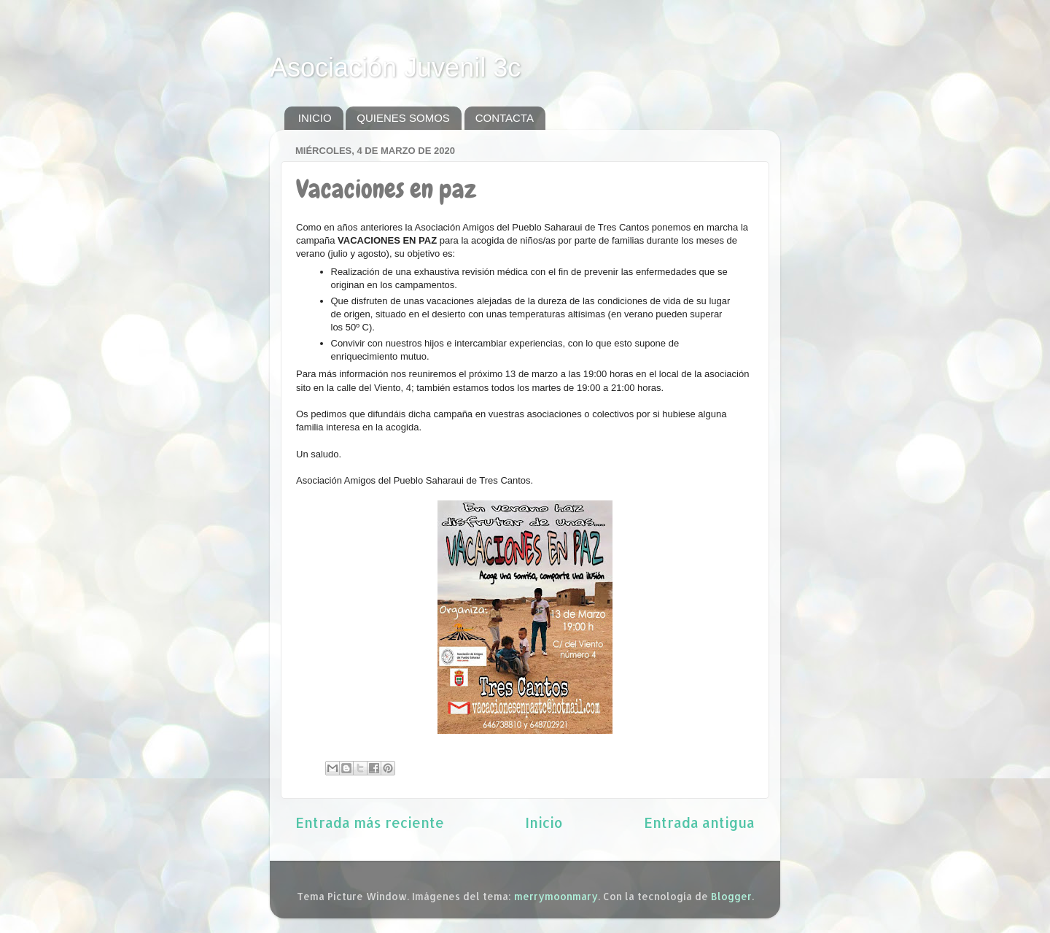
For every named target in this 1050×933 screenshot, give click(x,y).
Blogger (731, 896)
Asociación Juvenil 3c (395, 67)
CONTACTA (504, 118)
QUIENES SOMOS (403, 118)
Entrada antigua (699, 822)
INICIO (315, 118)
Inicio (544, 822)
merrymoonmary (556, 896)
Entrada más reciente (369, 822)
